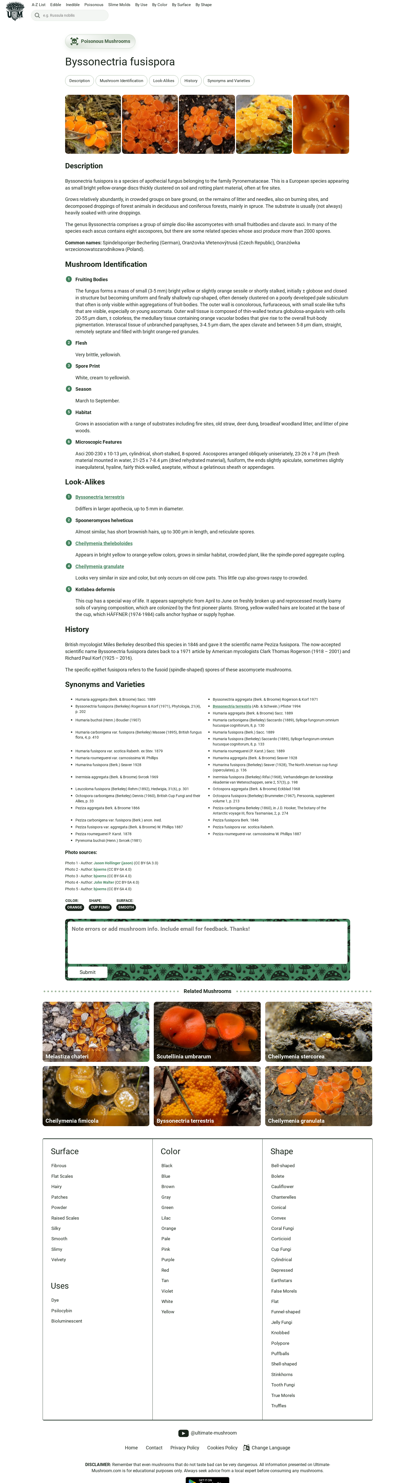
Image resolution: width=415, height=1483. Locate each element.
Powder (59, 1208)
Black (167, 1166)
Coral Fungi (282, 1229)
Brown (167, 1187)
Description (79, 80)
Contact (154, 1448)
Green (167, 1208)
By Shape (204, 5)
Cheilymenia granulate (99, 566)
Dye (55, 1301)
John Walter (104, 882)
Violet (167, 1291)
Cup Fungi (100, 907)
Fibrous (59, 1166)
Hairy (57, 1187)
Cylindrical (281, 1260)
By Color (159, 5)
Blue (165, 1176)
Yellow (167, 1312)
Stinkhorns (282, 1375)
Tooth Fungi (283, 1385)
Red (165, 1271)
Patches (60, 1197)
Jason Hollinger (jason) (113, 863)
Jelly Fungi (281, 1323)
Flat (275, 1302)
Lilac (166, 1218)
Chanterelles (283, 1197)
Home (131, 1448)
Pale (165, 1239)
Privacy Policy (184, 1448)
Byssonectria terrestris (99, 497)
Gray (166, 1197)
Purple (167, 1260)
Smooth (126, 907)
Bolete (277, 1176)
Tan (165, 1281)
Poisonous (93, 5)
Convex (278, 1218)
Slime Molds (119, 5)
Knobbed (280, 1333)
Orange (74, 907)
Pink (165, 1250)
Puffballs (280, 1354)
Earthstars (281, 1281)
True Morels (283, 1396)
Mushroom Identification (121, 80)
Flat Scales (62, 1176)
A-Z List (39, 5)
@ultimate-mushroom (207, 1434)
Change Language (266, 1448)
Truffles (278, 1406)
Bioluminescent (67, 1321)
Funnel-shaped (285, 1312)
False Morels (284, 1291)
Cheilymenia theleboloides (104, 543)
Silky (56, 1229)
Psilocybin (62, 1311)
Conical (278, 1208)
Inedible (73, 5)
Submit (88, 972)
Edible (55, 5)
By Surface (181, 5)
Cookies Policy (222, 1448)
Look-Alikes (163, 80)
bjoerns (100, 869)
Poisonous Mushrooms (100, 41)
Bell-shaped (283, 1166)
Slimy (57, 1250)
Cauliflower (282, 1187)
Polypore (280, 1344)
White (167, 1302)
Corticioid (281, 1239)
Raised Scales (65, 1218)
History (190, 80)
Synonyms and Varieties (229, 80)
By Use (141, 5)
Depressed (282, 1271)
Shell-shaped (284, 1365)
